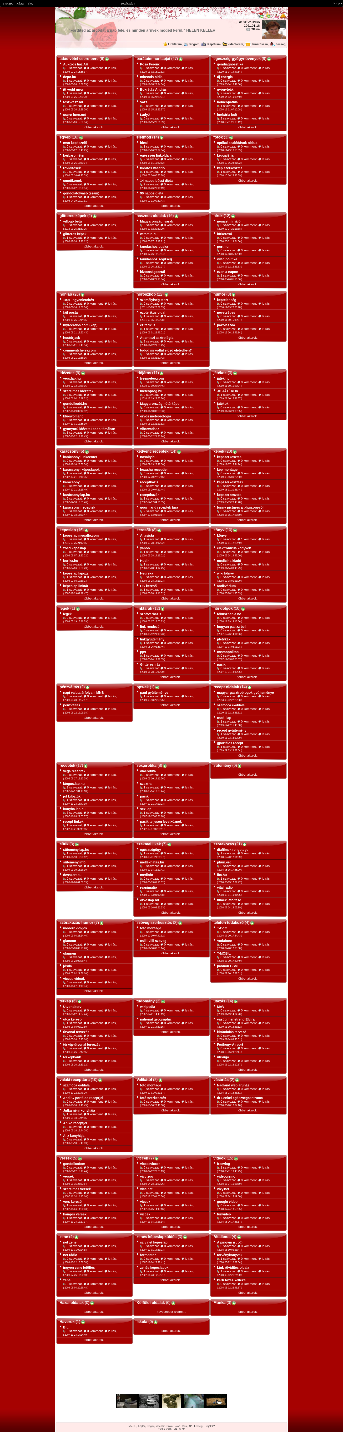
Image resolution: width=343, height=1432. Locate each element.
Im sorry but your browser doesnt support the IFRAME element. (171, 1401)
